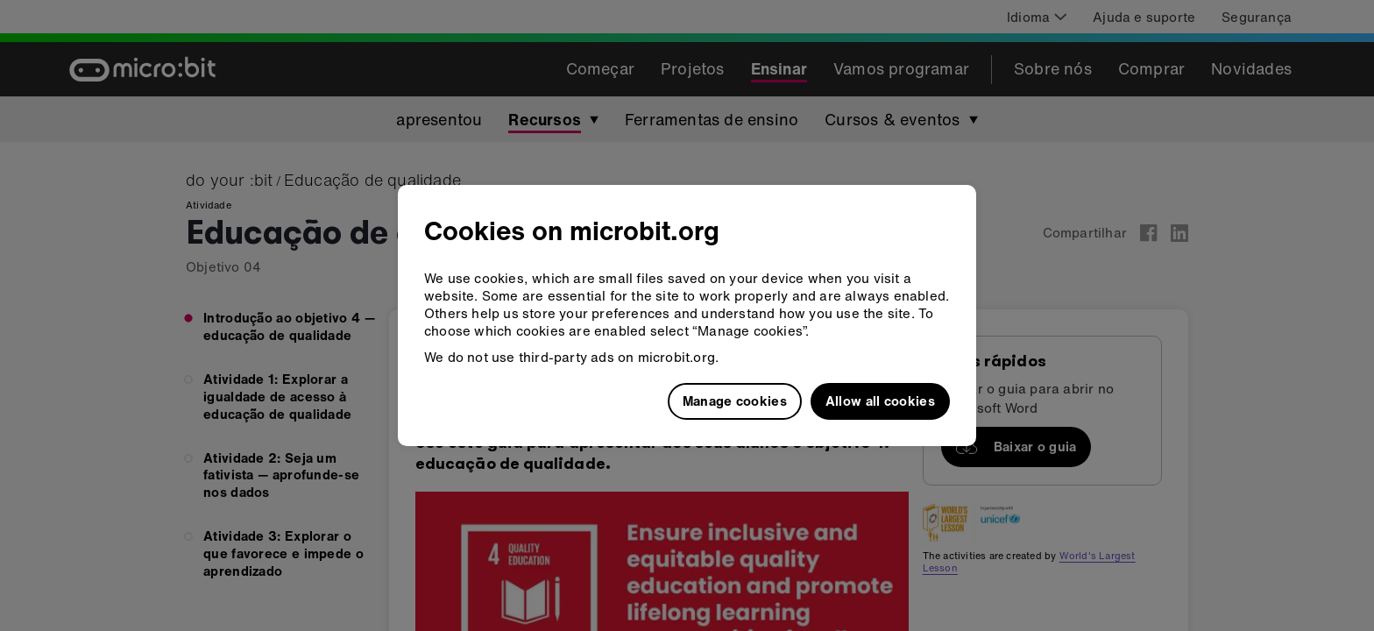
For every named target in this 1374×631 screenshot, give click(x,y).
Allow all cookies (880, 400)
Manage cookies (735, 400)
